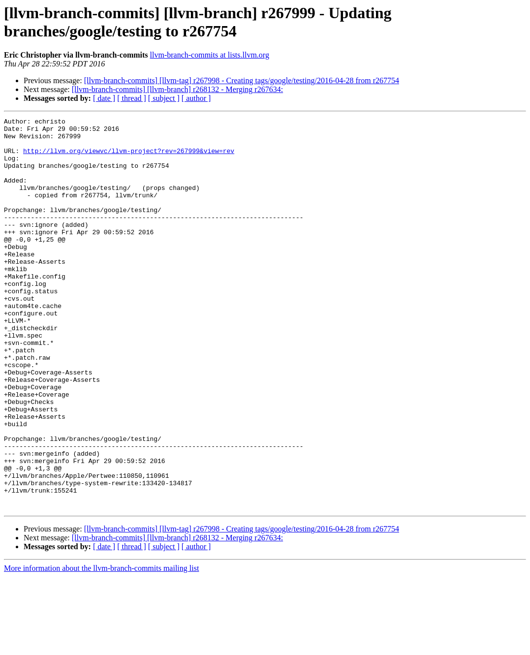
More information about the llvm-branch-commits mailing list (101, 646)
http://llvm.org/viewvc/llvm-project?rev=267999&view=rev (128, 158)
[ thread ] (131, 98)
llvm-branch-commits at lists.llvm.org (209, 55)
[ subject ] (164, 98)
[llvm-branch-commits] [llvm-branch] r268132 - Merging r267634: (177, 89)
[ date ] (104, 98)
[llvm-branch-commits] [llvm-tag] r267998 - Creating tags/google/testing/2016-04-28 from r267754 (241, 80)
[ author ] (196, 98)
